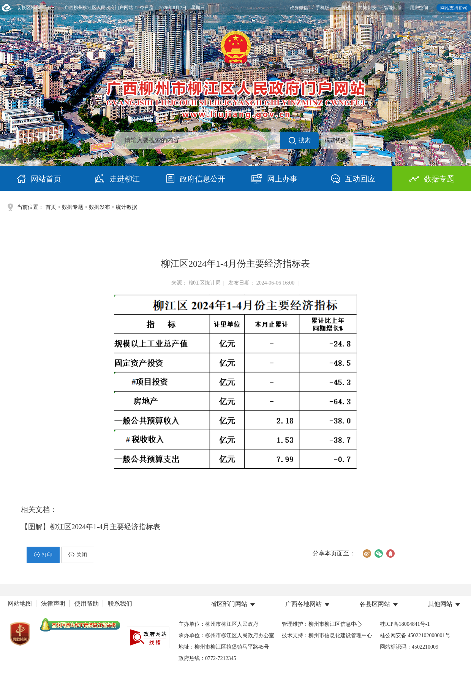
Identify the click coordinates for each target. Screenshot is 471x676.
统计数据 (126, 207)
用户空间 (419, 7)
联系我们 (120, 603)
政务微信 (299, 7)
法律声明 (53, 603)
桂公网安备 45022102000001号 (415, 635)
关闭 (77, 555)
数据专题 (72, 207)
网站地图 (20, 603)
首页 (51, 207)
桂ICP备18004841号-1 (405, 624)
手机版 (322, 7)
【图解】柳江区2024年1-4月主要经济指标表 (90, 527)
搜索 (300, 141)
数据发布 (99, 207)
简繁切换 (367, 7)
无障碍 (344, 7)
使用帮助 (86, 603)
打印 (43, 555)
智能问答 (393, 7)
